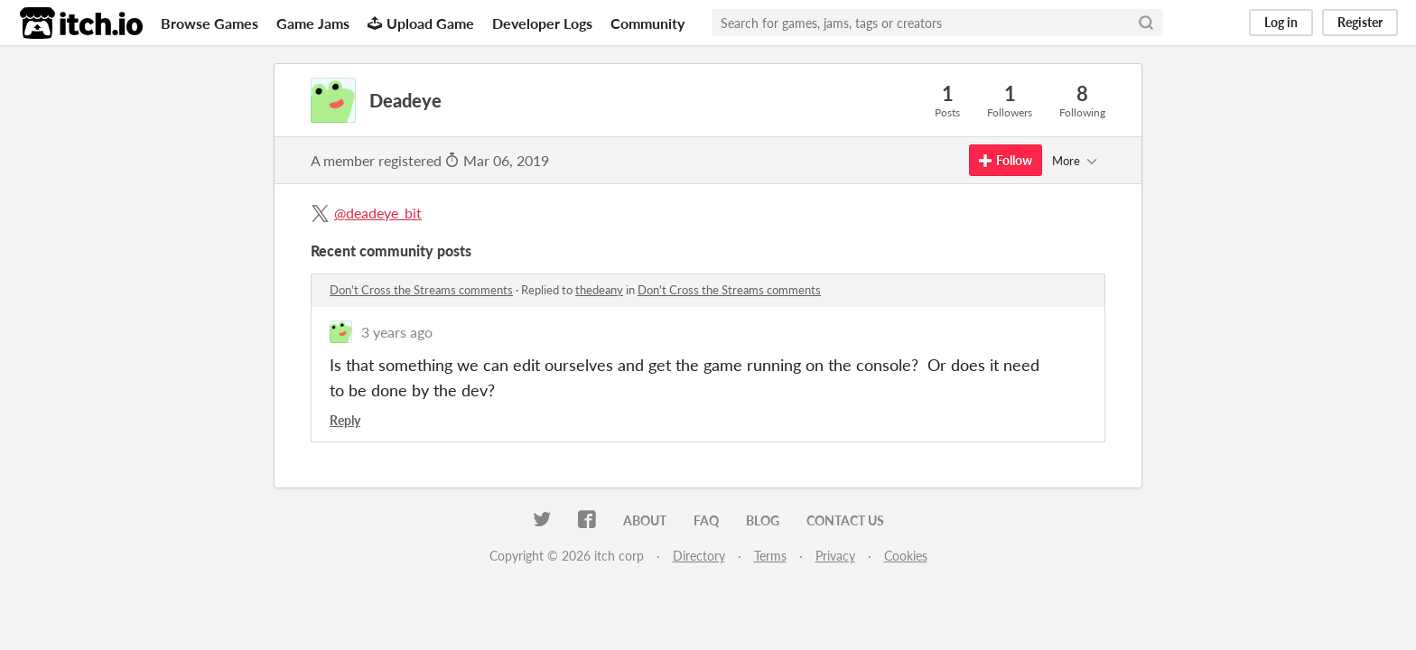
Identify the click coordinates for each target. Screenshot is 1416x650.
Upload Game (421, 23)
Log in (1281, 22)
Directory (699, 555)
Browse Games (209, 23)
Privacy (835, 555)
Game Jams (312, 23)
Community (647, 23)
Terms (770, 555)
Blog (762, 520)
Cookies (905, 555)
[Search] (1146, 22)
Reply (345, 420)
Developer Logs (542, 23)
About (644, 520)
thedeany (599, 290)
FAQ (706, 520)
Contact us (845, 520)
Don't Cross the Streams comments (421, 290)
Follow (1005, 160)
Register (1360, 22)
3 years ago (397, 331)
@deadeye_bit (378, 212)
